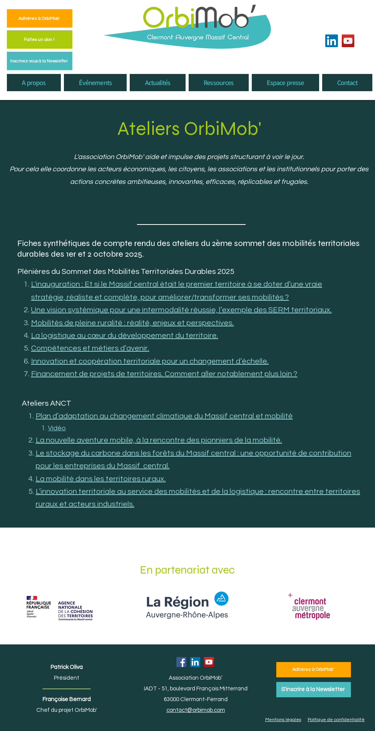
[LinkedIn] (331, 40)
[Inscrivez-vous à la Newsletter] (39, 61)
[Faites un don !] (39, 39)
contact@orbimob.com (195, 710)
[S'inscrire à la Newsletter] (313, 689)
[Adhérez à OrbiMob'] (39, 18)
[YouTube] (348, 40)
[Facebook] (181, 662)
